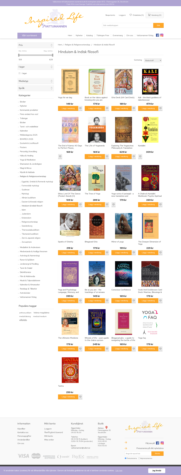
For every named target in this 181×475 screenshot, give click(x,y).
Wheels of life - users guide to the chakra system (97, 339)
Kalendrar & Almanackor (30, 284)
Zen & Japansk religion (31, 238)
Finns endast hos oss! (29, 114)
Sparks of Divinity (65, 242)
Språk (21, 88)
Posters (23, 147)
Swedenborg (27, 226)
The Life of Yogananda (95, 145)
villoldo (23, 320)
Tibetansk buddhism (30, 234)
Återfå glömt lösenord (53, 432)
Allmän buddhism (29, 198)
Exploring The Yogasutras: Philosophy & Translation (122, 146)
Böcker (23, 101)
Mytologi (25, 194)
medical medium (40, 316)
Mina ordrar (49, 439)
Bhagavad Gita (91, 242)
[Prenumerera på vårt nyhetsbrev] (138, 453)
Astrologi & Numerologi (30, 255)
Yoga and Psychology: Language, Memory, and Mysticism (68, 292)
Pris (21, 45)
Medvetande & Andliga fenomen (33, 251)
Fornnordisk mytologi (30, 185)
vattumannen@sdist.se (80, 448)
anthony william (25, 313)
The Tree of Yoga (92, 194)
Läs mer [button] (118, 471)
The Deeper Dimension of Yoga (149, 243)
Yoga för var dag (65, 97)
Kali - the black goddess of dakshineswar (149, 98)
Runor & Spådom (27, 259)
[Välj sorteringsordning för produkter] (153, 60)
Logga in (122, 15)
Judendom (26, 214)
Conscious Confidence (121, 290)
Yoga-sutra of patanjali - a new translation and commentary (122, 196)
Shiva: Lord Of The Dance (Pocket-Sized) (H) (69, 195)
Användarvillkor (23, 439)
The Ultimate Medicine (68, 338)
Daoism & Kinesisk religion (32, 202)
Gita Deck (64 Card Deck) (122, 97)
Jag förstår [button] (156, 471)
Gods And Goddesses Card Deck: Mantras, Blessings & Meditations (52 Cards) (150, 292)
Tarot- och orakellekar (29, 126)
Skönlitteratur (25, 272)
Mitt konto (48, 436)
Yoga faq (142, 338)
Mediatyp (23, 81)
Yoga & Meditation (28, 159)
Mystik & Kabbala (27, 172)
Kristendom (26, 218)
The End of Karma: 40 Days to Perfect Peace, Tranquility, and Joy (70, 148)
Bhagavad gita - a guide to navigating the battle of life (123, 339)
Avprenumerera (146, 458)
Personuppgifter (24, 436)
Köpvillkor (21, 428)
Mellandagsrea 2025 (28, 135)
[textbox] (127, 25)
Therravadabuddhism (30, 230)
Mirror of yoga (117, 242)
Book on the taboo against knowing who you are (96, 98)
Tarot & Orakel (26, 268)
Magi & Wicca (25, 168)
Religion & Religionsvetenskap (33, 176)
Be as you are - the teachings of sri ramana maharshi (95, 292)
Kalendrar (24, 130)
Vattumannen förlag (28, 297)
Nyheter (23, 106)
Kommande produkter (29, 110)
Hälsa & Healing (26, 155)
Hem (60, 44)
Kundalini (141, 145)
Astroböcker (25, 293)
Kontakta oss (22, 432)
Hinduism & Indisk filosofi (32, 206)
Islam (24, 210)
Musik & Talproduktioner (30, 280)
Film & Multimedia (27, 276)
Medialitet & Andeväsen (30, 247)
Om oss (20, 443)
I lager (22, 66)
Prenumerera (132, 458)
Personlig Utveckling (28, 151)
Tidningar (24, 118)
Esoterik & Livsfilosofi (29, 143)
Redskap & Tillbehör (28, 288)
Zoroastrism (27, 242)
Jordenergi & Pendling (29, 264)
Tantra (61, 386)
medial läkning (25, 316)
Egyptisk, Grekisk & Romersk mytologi (37, 181)
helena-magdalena (41, 312)
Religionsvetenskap (30, 222)
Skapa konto (110, 15)
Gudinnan (25, 189)
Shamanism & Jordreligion (31, 164)
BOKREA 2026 (26, 139)
